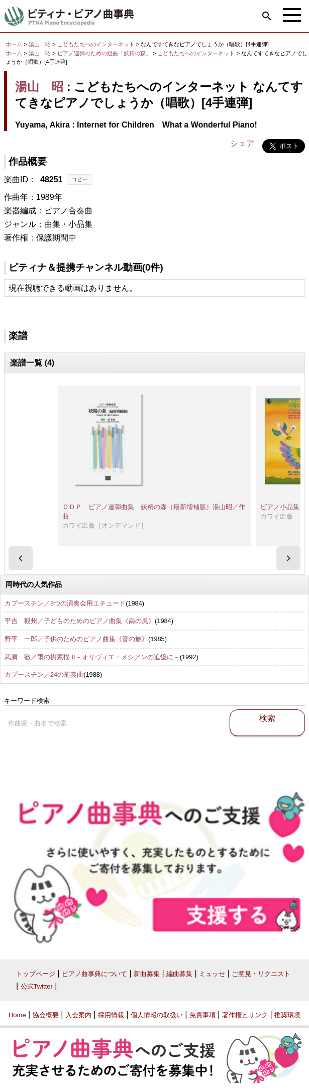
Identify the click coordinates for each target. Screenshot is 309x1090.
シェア (242, 143)
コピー (79, 179)
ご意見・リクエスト (261, 974)
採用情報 (111, 1015)
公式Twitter (37, 986)
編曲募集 (179, 974)
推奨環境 (287, 1015)
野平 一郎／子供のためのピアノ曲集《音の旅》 (76, 639)
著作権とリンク (245, 1015)
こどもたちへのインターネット (96, 44)
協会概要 (46, 1015)
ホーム (14, 44)
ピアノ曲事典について (94, 974)
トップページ (35, 974)
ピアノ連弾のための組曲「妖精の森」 (105, 53)
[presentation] (21, 558)
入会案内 (78, 1015)
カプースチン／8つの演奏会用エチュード (65, 603)
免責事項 (202, 1015)
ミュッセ (212, 974)
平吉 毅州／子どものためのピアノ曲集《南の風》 (80, 621)
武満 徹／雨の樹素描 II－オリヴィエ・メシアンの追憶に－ (92, 657)
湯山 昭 (40, 44)
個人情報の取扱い (157, 1015)
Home (17, 1015)
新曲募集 (147, 974)
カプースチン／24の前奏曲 (44, 674)
